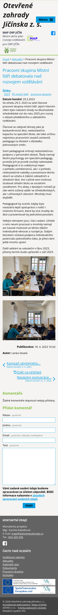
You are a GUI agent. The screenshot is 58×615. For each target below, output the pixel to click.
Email (23, 435)
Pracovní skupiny (13, 571)
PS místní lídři (20, 94)
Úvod (6, 59)
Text (11, 445)
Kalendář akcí (11, 564)
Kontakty (8, 575)
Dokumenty (10, 568)
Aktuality (17, 59)
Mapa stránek (39, 604)
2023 (7, 94)
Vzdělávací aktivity (14, 557)
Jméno (12, 425)
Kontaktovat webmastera (16, 604)
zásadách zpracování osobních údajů (24, 497)
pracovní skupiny (41, 94)
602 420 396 (15, 537)
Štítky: (7, 90)
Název (12, 415)
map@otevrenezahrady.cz (27, 533)
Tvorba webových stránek (32, 607)
